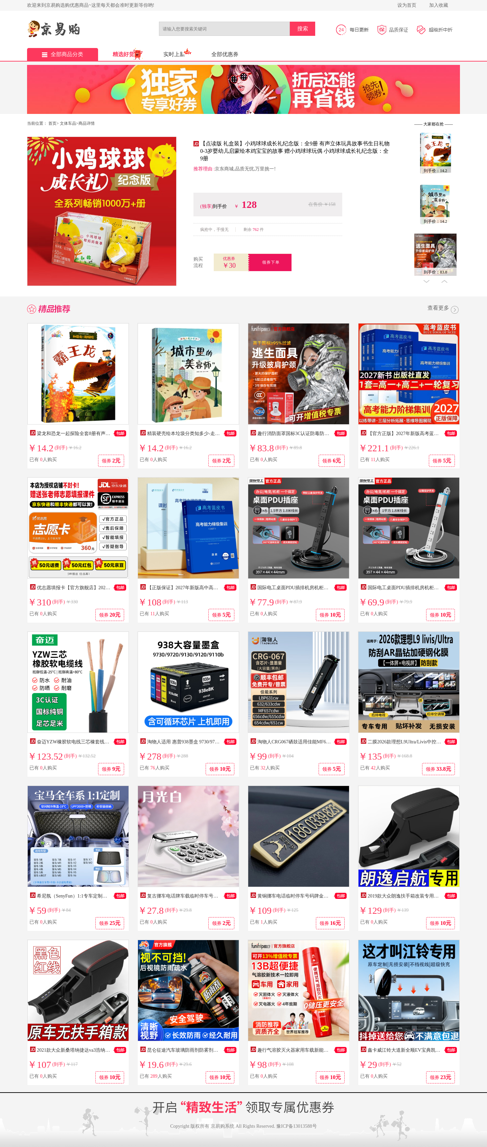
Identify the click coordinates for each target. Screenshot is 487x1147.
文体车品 (68, 123)
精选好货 (123, 54)
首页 (52, 123)
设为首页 (406, 5)
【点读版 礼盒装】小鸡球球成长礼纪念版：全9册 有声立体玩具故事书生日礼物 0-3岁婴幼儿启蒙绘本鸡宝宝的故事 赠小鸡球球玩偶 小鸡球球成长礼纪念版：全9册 (295, 151)
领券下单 (271, 262)
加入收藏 (438, 5)
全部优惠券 (224, 54)
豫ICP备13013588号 (296, 1126)
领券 (111, 460)
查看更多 (443, 310)
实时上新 (174, 54)
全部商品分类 (62, 54)
